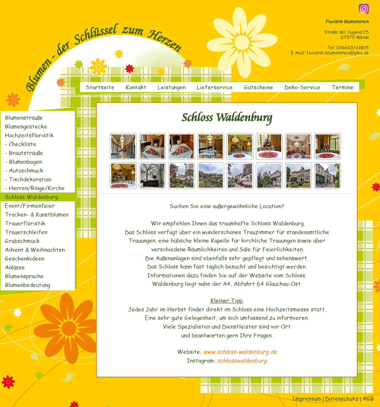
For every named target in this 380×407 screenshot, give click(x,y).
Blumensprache (24, 276)
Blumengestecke (26, 126)
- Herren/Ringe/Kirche (35, 188)
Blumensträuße (24, 117)
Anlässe (15, 267)
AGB (368, 398)
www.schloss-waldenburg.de (240, 351)
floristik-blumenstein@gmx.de (337, 53)
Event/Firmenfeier (30, 205)
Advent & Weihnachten (35, 249)
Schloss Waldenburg (31, 196)
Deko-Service (302, 87)
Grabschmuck (22, 241)
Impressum (306, 398)
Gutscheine (258, 87)
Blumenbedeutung (27, 285)
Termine (343, 87)
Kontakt (136, 87)
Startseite (100, 87)
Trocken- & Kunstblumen (36, 214)
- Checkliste (20, 144)
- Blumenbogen (23, 161)
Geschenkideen (24, 258)
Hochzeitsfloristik (29, 135)
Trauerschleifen (26, 232)
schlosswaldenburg (242, 360)
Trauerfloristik (25, 223)
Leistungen (172, 87)
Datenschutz (341, 398)
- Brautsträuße (24, 152)
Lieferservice (215, 87)
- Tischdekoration (28, 179)
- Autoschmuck (24, 170)
